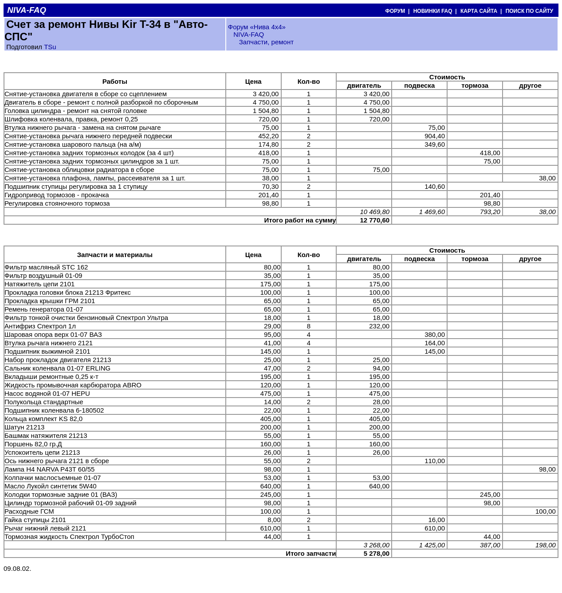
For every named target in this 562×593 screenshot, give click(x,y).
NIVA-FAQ (248, 34)
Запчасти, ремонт (266, 42)
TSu (50, 47)
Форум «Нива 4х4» (257, 27)
